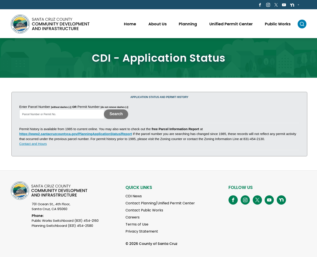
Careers (132, 217)
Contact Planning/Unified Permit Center (160, 203)
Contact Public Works (144, 210)
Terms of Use (136, 224)
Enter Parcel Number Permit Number (73, 107)
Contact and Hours (33, 144)
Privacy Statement (141, 231)
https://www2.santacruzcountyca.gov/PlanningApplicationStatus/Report (75, 134)
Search (116, 114)
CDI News (133, 196)
